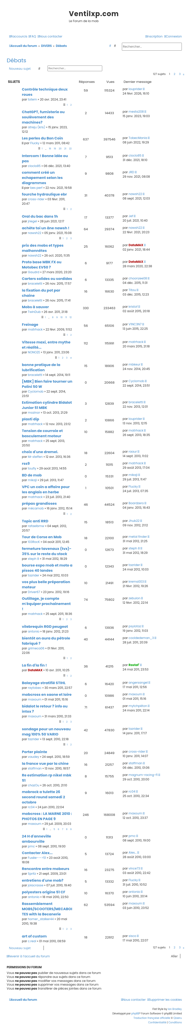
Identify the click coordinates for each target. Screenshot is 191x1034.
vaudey (33, 757)
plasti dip (30, 419)
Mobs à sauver (35, 306)
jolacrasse (35, 885)
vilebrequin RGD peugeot (45, 626)
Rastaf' (134, 665)
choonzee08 (138, 278)
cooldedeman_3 (141, 638)
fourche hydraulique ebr (44, 194)
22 (70, 148)
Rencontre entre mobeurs (45, 868)
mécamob (36, 508)
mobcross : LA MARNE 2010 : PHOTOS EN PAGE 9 (47, 816)
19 (55, 148)
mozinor (34, 412)
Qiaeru (178, 1018)
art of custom (34, 936)
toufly (32, 468)
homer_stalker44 (41, 919)
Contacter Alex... (37, 852)
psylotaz (135, 626)
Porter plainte (34, 751)
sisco (132, 936)
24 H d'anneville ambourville (36, 839)
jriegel (32, 221)
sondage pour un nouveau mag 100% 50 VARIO (46, 732)
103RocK (34, 542)
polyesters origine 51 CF (43, 892)
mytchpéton (138, 706)
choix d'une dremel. (40, 451)
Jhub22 (134, 521)
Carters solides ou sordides (47, 278)
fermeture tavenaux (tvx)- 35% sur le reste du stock (46, 551)
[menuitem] (32, 36)
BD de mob (32, 475)
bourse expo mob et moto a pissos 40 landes (47, 568)
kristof (133, 306)
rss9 (26, 463)
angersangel (138, 682)
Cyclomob (36, 391)
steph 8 (33, 559)
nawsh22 (135, 194)
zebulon (134, 598)
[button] (183, 74)
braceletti (35, 283)
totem (32, 99)
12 (71, 317)
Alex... (133, 852)
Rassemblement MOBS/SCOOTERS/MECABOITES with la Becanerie (47, 909)
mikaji (32, 480)
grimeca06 (36, 648)
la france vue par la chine (45, 763)
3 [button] (180, 74)
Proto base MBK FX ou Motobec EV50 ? (41, 265)
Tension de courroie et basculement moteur (42, 433)
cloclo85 (34, 166)
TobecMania (138, 138)
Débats (16, 60)
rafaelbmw (36, 526)
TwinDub (34, 312)
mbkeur (134, 364)
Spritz (32, 873)
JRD (131, 172)
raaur (133, 451)
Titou (132, 290)
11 (66, 317)
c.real (32, 941)
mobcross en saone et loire (47, 694)
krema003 (136, 581)
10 (61, 317)
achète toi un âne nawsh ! (45, 228)
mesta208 (136, 111)
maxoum (34, 699)
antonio (34, 631)
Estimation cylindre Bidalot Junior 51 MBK (47, 405)
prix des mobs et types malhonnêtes (42, 248)
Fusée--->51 (37, 858)
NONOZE (34, 352)
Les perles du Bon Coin (42, 138)
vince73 (134, 868)
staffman (35, 768)
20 (60, 148)
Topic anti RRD (35, 521)
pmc (31, 846)
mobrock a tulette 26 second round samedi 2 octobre (43, 797)
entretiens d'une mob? (42, 880)
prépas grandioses (39, 503)
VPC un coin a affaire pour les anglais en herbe (46, 489)
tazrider (33, 575)
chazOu (33, 785)
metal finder (138, 536)
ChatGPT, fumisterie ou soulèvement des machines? (43, 117)
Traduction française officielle (152, 1018)
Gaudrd (33, 272)
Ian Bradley (175, 1009)
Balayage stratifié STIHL (44, 682)
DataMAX (136, 245)
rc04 (31, 807)
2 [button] (174, 74)
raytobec (35, 688)
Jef (131, 216)
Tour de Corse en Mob (42, 536)
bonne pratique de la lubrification (41, 367)
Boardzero (136, 503)
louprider (135, 89)
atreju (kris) (36, 127)
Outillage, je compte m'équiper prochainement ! (46, 603)
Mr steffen (35, 457)
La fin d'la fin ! (34, 665)
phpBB (135, 1013)
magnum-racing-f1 (143, 775)
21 (65, 148)
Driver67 (34, 592)
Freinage (30, 324)
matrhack (35, 329)
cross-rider (36, 199)
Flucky (34, 143)
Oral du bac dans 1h (40, 216)
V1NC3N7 (135, 324)
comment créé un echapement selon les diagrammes (42, 177)
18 (50, 148)
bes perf (36, 188)
